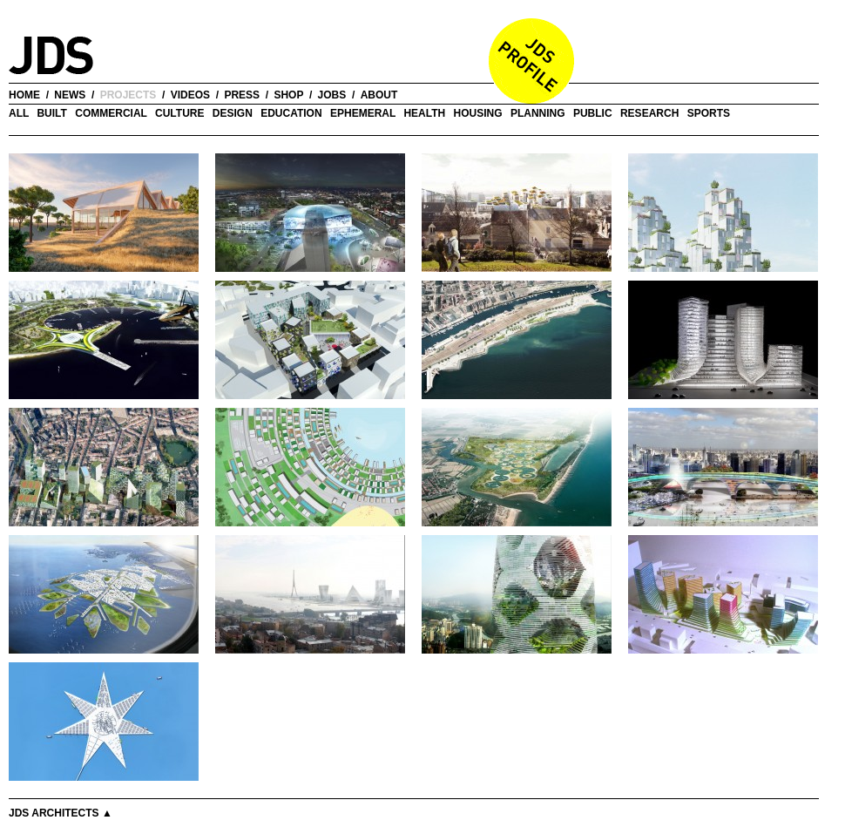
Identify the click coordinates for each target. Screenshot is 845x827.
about (379, 95)
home (24, 95)
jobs (332, 95)
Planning (537, 113)
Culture (179, 113)
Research (649, 113)
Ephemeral (362, 113)
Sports (708, 113)
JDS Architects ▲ (60, 813)
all (19, 113)
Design (233, 113)
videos (190, 95)
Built (51, 113)
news (69, 95)
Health (424, 113)
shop (288, 95)
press (242, 95)
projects (128, 95)
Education (290, 113)
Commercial (110, 113)
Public (592, 113)
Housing (478, 113)
